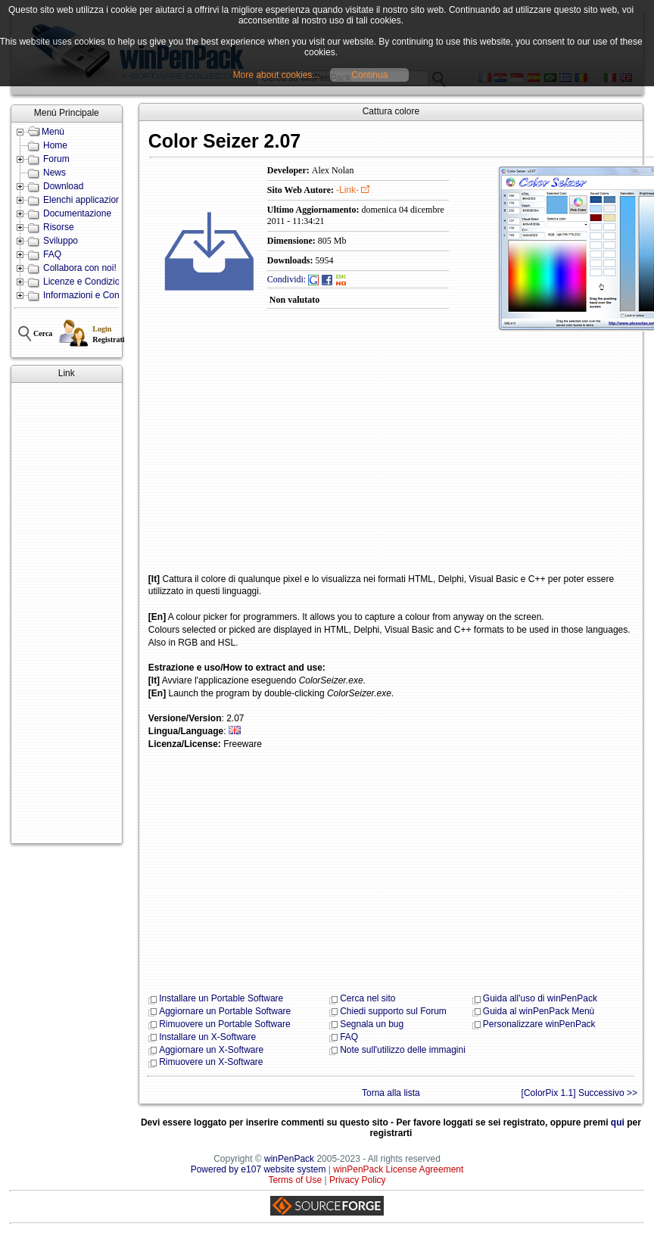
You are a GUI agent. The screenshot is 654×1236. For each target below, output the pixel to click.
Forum (56, 159)
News (54, 172)
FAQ (52, 254)
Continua (369, 75)
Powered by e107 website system (258, 1169)
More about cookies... (276, 75)
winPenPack (289, 1158)
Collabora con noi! (80, 268)
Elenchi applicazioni (83, 200)
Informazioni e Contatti (88, 295)
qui (617, 1122)
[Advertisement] (59, 613)
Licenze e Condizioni (85, 281)
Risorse (58, 227)
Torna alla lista (391, 1093)
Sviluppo (60, 240)
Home (55, 145)
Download (63, 186)
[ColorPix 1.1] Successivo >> (579, 1093)
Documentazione (77, 213)
